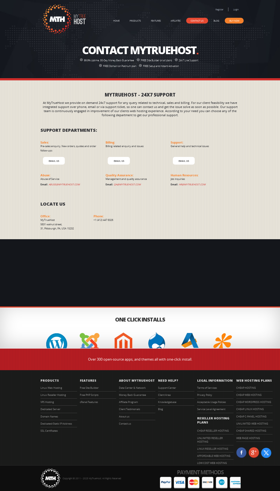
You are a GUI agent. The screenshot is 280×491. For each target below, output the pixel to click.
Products (135, 20)
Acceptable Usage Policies (211, 402)
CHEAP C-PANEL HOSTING (251, 416)
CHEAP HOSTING (246, 388)
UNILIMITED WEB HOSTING (252, 423)
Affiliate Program (128, 402)
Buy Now (234, 20)
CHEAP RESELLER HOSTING (213, 430)
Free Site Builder (89, 388)
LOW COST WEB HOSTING (212, 463)
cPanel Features (89, 402)
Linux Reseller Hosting (53, 395)
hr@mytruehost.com (192, 184)
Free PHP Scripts (89, 395)
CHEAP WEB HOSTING (249, 395)
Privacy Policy (204, 395)
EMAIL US (54, 160)
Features (156, 20)
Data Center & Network (132, 388)
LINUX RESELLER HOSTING (212, 449)
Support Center (167, 388)
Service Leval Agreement (211, 409)
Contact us (197, 20)
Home (116, 20)
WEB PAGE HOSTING (248, 438)
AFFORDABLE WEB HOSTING (214, 456)
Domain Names (49, 416)
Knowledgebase (167, 402)
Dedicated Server (50, 409)
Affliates (175, 20)
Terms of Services (207, 388)
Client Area (164, 395)
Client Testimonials (129, 409)
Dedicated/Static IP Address (56, 423)
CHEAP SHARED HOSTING (251, 430)
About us (124, 416)
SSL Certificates (49, 430)
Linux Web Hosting (51, 388)
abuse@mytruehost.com (64, 184)
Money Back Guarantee (132, 395)
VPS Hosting (47, 402)
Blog (216, 20)
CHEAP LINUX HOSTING (250, 409)
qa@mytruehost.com (127, 184)
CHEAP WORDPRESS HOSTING (253, 402)
